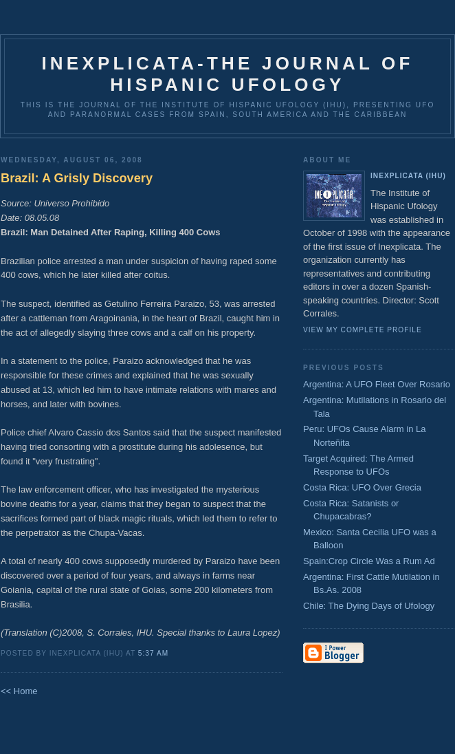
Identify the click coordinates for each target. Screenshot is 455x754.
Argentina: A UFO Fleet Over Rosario (376, 384)
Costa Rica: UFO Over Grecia (362, 487)
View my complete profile (362, 330)
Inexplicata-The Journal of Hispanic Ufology (227, 74)
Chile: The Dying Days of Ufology (368, 606)
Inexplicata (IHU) (408, 176)
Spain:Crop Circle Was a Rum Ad (369, 561)
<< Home (19, 691)
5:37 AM (153, 653)
